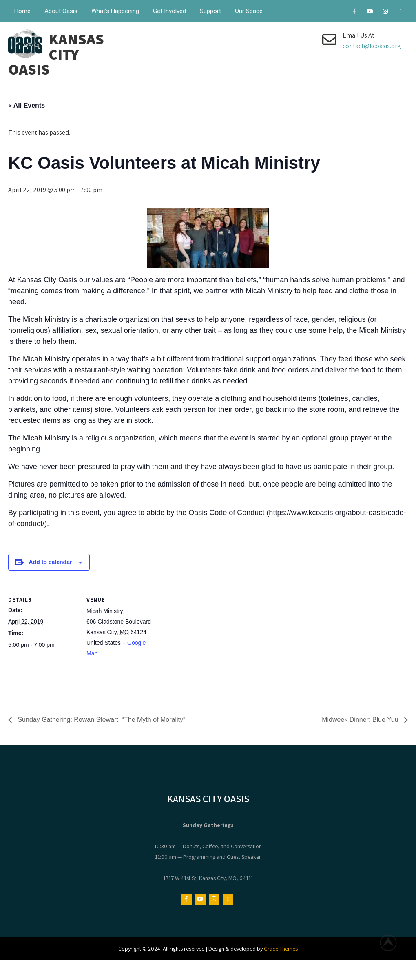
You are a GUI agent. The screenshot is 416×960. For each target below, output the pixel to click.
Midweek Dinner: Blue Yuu (361, 719)
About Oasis (60, 11)
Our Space (249, 11)
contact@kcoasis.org (372, 46)
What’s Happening (115, 11)
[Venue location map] (208, 640)
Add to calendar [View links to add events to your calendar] (50, 562)
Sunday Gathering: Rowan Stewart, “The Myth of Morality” (100, 719)
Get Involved (169, 11)
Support (210, 11)
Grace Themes (281, 948)
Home (22, 11)
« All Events (26, 105)
